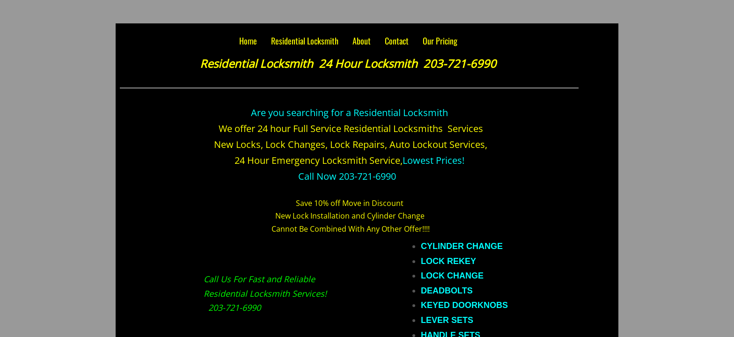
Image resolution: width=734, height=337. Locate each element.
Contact (397, 41)
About (361, 41)
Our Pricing (440, 41)
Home (248, 41)
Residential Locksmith (304, 41)
